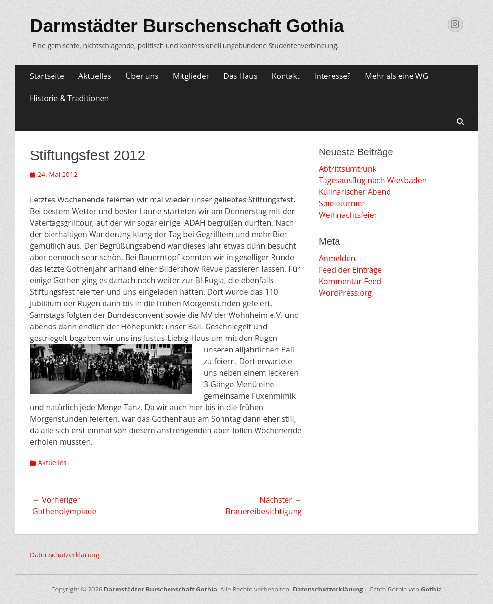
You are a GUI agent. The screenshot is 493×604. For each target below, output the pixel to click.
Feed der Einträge (350, 269)
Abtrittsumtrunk (347, 169)
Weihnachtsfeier (348, 215)
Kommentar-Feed (350, 281)
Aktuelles (94, 76)
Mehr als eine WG (396, 76)
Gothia (431, 589)
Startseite (47, 76)
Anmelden (337, 258)
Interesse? (332, 76)
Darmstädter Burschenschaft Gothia (187, 26)
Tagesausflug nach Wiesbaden (373, 180)
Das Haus (240, 76)
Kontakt (286, 76)
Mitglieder (191, 76)
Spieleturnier (342, 203)
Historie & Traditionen (69, 98)
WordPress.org (345, 293)
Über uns (142, 76)
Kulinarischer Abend (355, 192)
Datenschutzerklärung (64, 554)
